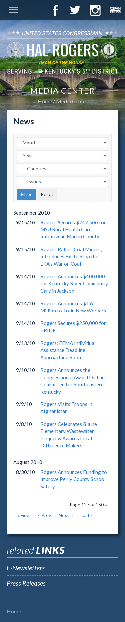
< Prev (44, 515)
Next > (66, 515)
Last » (87, 515)
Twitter (75, 10)
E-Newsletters (26, 568)
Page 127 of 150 (88, 504)
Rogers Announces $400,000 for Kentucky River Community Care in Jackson (74, 283)
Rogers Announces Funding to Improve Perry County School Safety (73, 479)
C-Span (115, 10)
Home (45, 101)
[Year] (62, 155)
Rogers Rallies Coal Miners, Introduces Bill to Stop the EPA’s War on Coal (71, 256)
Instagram (95, 10)
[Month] (62, 142)
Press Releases (26, 583)
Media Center (72, 101)
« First (24, 515)
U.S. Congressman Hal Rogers (62, 52)
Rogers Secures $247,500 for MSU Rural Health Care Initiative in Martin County (73, 230)
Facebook (55, 10)
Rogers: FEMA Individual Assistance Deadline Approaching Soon (68, 350)
